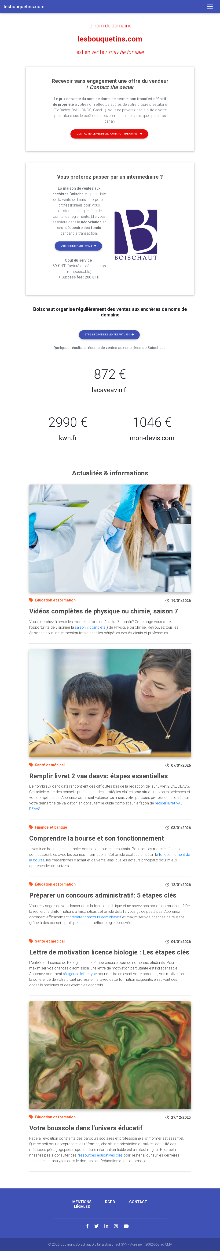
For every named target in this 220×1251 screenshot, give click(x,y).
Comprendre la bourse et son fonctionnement (96, 838)
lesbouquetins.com (110, 38)
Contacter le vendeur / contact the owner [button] (109, 133)
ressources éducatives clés (100, 1155)
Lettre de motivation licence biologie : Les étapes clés (109, 952)
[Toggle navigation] (210, 6)
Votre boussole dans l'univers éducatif (86, 1128)
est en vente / (110, 52)
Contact (138, 1202)
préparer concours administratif (95, 917)
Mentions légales (82, 1204)
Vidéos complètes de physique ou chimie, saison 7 (103, 611)
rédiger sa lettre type (80, 974)
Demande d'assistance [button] (78, 245)
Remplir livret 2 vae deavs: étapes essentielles (98, 776)
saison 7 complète (90, 627)
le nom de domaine (110, 26)
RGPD (110, 1202)
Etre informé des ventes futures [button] (109, 334)
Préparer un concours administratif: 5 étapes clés (102, 895)
